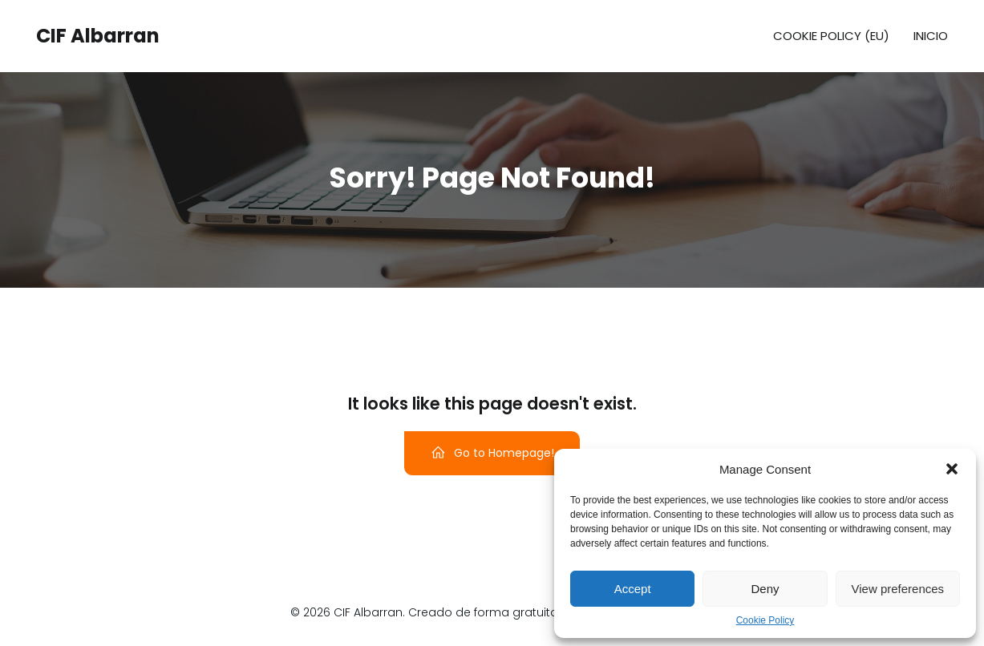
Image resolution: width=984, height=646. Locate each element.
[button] (952, 469)
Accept (632, 589)
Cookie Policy (765, 620)
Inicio (930, 35)
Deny (765, 589)
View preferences (898, 589)
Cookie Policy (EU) (831, 35)
